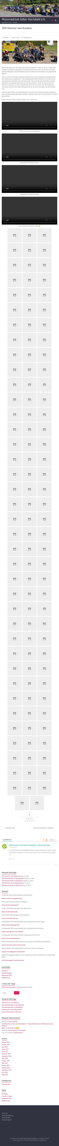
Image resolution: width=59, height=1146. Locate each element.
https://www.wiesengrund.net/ (11, 938)
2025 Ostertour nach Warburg (10, 876)
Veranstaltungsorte (7, 1120)
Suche (16, 993)
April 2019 (5, 1063)
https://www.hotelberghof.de (10, 925)
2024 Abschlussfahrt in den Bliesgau (12, 881)
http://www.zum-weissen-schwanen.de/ (14, 945)
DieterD (6, 37)
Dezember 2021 (6, 1054)
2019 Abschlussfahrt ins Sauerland (44, 828)
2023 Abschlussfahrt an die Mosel (11, 885)
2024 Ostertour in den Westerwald (12, 883)
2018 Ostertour (18, 1032)
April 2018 (5, 1072)
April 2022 (5, 1051)
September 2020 (6, 1056)
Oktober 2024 (6, 1044)
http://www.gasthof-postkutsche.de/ (13, 960)
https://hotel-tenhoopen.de (10, 905)
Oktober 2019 (6, 1061)
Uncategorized (28, 37)
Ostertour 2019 (9, 828)
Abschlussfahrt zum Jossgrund (17, 1030)
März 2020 (5, 1058)
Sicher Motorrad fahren (8, 987)
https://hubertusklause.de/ (10, 912)
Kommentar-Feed (7, 975)
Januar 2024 (5, 1049)
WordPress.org (6, 978)
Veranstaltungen (6, 1117)
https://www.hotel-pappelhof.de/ (12, 898)
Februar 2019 (5, 1065)
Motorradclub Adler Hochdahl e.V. (23, 19)
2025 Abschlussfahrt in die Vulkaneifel (13, 878)
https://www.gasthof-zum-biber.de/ (12, 931)
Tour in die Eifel (12, 1021)
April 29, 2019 (16, 37)
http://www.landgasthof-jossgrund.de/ (13, 951)
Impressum (5, 1113)
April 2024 (5, 1047)
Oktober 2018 (6, 1068)
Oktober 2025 (6, 1042)
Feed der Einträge (7, 973)
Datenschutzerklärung (7, 1115)
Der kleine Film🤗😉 (13, 1028)
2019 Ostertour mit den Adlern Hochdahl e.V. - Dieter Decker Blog (29, 845)
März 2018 (5, 1074)
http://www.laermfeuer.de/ (10, 918)
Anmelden (5, 971)
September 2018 (6, 1070)
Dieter (3, 1028)
